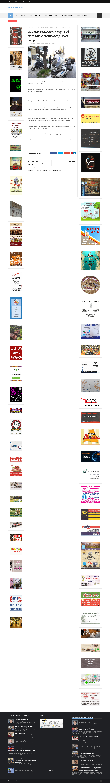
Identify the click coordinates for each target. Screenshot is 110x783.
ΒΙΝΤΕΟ (57, 15)
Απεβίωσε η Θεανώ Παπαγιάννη (21, 719)
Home (29, 27)
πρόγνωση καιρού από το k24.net (51, 728)
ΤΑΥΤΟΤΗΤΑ (14, 1)
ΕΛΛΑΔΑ (23, 15)
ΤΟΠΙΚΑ (16, 15)
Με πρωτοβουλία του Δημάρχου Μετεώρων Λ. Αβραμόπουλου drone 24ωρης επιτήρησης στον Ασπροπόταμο (25, 760)
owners (33, 780)
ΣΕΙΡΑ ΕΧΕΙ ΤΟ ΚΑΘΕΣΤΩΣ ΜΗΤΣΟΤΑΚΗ (89, 745)
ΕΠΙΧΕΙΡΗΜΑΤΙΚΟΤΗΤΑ (68, 15)
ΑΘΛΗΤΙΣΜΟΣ (48, 15)
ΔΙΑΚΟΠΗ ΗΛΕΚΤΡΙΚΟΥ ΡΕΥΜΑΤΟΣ (24, 769)
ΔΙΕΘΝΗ (30, 15)
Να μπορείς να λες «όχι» (20, 733)
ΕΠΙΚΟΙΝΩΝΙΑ (21, 1)
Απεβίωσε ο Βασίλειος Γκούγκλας (86, 760)
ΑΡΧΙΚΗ (9, 1)
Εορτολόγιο (51, 770)
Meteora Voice (15, 7)
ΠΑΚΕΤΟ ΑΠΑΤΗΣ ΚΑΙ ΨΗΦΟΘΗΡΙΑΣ (24, 726)
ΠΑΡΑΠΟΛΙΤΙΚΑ (38, 15)
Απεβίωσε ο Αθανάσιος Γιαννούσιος (22, 740)
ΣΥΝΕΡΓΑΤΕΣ (28, 1)
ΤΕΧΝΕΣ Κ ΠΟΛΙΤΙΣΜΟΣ (82, 15)
